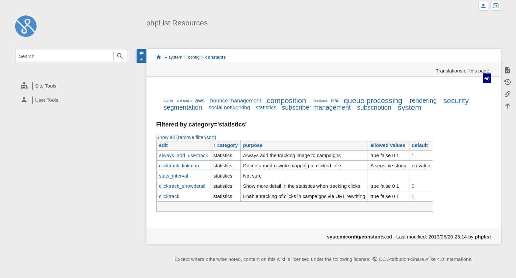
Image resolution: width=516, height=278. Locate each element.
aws (200, 100)
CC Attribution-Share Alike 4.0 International (426, 259)
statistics (266, 107)
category (227, 145)
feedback (321, 100)
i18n (335, 100)
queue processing (373, 101)
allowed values (388, 145)
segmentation (183, 107)
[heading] (70, 86)
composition (286, 101)
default (420, 145)
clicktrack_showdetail (182, 186)
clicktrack (169, 196)
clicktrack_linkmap (179, 165)
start (159, 57)
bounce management (235, 100)
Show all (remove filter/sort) (186, 137)
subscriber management (316, 107)
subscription (374, 107)
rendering (423, 100)
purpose (253, 145)
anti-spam (184, 100)
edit (163, 145)
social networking (229, 107)
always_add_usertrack (183, 155)
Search (120, 56)
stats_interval (173, 176)
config (193, 57)
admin (168, 100)
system (175, 57)
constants (215, 57)
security (456, 101)
